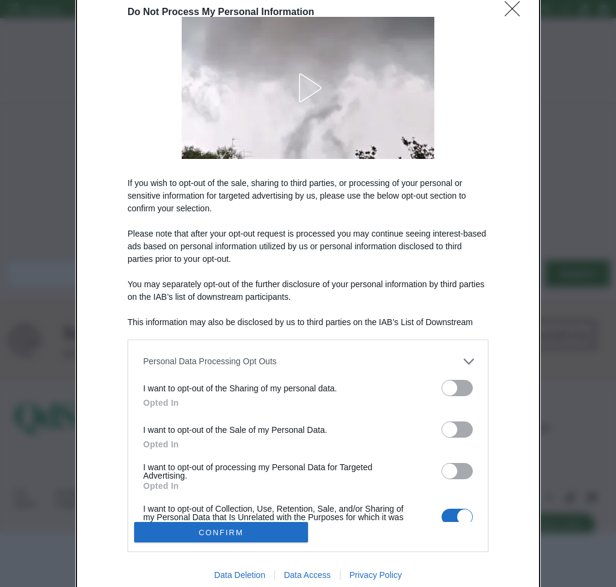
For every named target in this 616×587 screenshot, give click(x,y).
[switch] (457, 388)
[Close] (516, 12)
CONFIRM (221, 532)
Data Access (307, 575)
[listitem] (308, 361)
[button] (308, 88)
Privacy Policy (376, 575)
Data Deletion (239, 575)
